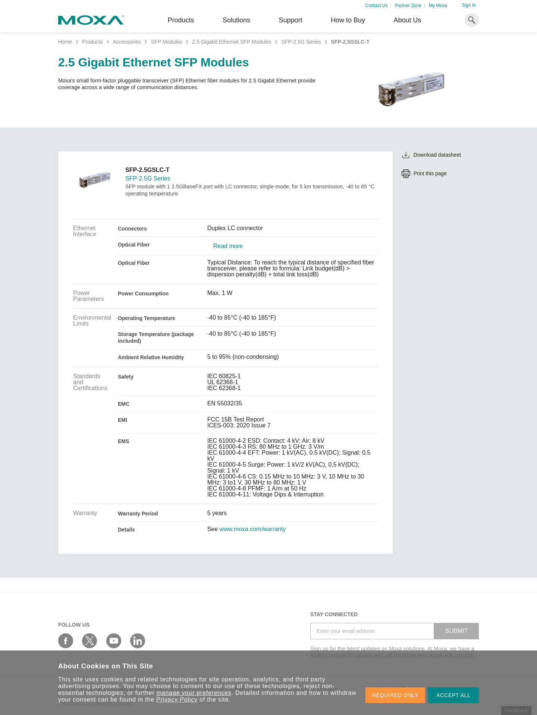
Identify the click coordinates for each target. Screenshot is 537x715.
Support (290, 20)
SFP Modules (166, 42)
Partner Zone (408, 5)
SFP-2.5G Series (301, 42)
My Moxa (438, 5)
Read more (228, 246)
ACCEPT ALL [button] (453, 695)
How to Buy (348, 20)
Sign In (469, 5)
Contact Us (376, 5)
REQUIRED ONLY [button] (395, 695)
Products (92, 42)
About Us (407, 20)
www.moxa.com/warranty (253, 529)
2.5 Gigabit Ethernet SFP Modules (231, 42)
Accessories (127, 42)
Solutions (236, 20)
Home (65, 42)
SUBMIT (456, 631)
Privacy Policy (177, 699)
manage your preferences (194, 693)
